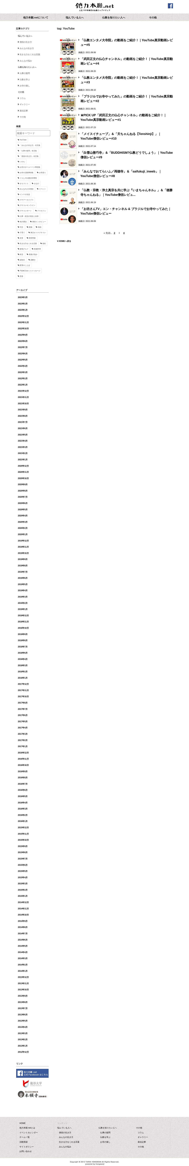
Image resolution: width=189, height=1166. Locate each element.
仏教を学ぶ (25, 79)
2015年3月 (23, 883)
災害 (21, 238)
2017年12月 (23, 684)
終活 (21, 254)
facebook (170, 5)
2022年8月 (23, 341)
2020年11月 (23, 472)
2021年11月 (23, 397)
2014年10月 (23, 915)
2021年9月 (23, 409)
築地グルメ (24, 249)
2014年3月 (23, 958)
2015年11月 (23, 834)
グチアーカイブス (26, 200)
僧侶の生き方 (26, 42)
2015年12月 (23, 827)
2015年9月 (23, 846)
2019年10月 (23, 553)
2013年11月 (23, 983)
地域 (39, 227)
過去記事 (24, 111)
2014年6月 (23, 940)
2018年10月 (23, 628)
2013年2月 (23, 1039)
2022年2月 (23, 378)
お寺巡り (42, 172)
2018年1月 (23, 678)
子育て (22, 232)
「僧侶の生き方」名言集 (29, 156)
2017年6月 (23, 715)
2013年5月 (23, 1021)
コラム (23, 98)
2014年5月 (23, 946)
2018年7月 (23, 647)
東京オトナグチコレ (38, 232)
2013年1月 (23, 1046)
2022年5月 (23, 360)
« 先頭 (107, 233)
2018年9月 (23, 634)
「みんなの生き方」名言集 (30, 145)
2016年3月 (23, 809)
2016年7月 (23, 784)
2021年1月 (23, 459)
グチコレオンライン (27, 205)
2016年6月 (23, 790)
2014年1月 (23, 971)
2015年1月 (23, 896)
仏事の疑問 (25, 73)
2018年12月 (23, 615)
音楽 (21, 276)
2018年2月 (23, 671)
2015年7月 (23, 859)
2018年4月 (23, 659)
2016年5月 (23, 796)
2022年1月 (23, 385)
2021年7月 (23, 422)
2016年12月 (23, 753)
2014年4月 (23, 952)
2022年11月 (23, 322)
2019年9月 (23, 559)
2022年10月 (23, 328)
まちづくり (24, 183)
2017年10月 (23, 696)
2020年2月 (23, 528)
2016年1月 (23, 821)
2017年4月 (23, 727)
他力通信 (23, 222)
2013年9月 (23, 996)
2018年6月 (23, 653)
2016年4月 (23, 802)
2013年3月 (23, 1033)
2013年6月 (23, 1014)
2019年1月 (23, 609)
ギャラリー (25, 104)
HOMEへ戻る (65, 241)
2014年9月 (23, 921)
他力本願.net (94, 7)
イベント (42, 189)
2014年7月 (23, 933)
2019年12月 (23, 541)
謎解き (33, 260)
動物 (30, 227)
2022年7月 (23, 347)
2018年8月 (23, 640)
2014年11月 (23, 908)
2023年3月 (23, 297)
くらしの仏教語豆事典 (28, 178)
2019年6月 (23, 578)
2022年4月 (23, 366)
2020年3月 (23, 522)
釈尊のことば (25, 265)
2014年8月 (23, 927)
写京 (21, 227)
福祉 (44, 243)
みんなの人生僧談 (26, 189)
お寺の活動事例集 (26, 172)
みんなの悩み (26, 61)
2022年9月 (23, 335)
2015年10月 (23, 840)
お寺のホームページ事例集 (30, 167)
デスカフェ (41, 211)
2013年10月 (23, 989)
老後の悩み (33, 254)
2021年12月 (23, 391)
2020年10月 (23, 478)
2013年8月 (23, 1002)
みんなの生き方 (27, 48)
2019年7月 (23, 572)
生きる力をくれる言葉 (30, 54)
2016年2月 (23, 815)
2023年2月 (23, 303)
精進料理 (37, 249)
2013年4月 (23, 1027)
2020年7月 (23, 497)
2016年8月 (23, 777)
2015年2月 (23, 890)
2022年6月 (23, 353)
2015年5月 (23, 871)
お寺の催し (25, 86)
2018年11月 (23, 621)
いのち (22, 162)
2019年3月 (23, 597)
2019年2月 (23, 603)
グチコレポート (26, 211)
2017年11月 (23, 690)
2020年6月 (23, 503)
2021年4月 (23, 441)
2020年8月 (23, 491)
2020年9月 (23, 484)
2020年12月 (23, 466)
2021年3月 (23, 447)
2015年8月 (23, 852)
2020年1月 (23, 534)
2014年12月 (23, 902)
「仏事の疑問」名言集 (28, 151)
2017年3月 (23, 734)
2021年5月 (23, 435)
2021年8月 (23, 416)
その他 (23, 117)
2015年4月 (23, 877)
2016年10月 (23, 765)
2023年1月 (23, 310)
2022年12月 (23, 316)
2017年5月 (23, 721)
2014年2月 (23, 965)
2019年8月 (23, 565)
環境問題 (32, 238)
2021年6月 (23, 428)
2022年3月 (23, 372)
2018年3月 (23, 665)
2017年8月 (23, 703)
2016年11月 (23, 759)
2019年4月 (23, 590)
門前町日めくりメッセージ (30, 271)
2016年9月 (23, 771)
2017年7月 (23, 709)
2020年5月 (23, 509)
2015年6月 (23, 865)
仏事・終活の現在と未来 (29, 216)
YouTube (23, 140)
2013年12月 (23, 977)
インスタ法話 (25, 194)
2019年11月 (23, 547)
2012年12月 (23, 1052)
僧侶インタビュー (39, 222)
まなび (36, 183)
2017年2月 (23, 740)
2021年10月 (23, 403)
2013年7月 (23, 1008)
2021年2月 (23, 453)
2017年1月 (23, 746)
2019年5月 (23, 584)
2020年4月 (23, 515)
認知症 (22, 260)
